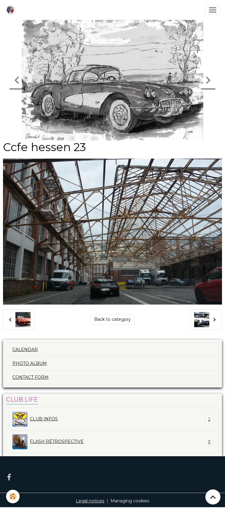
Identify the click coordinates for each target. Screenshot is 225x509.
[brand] (11, 10)
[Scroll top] (212, 496)
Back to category (112, 319)
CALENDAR (25, 349)
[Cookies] (13, 496)
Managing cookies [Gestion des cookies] (130, 501)
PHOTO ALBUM (29, 363)
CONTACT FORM (30, 377)
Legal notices (90, 501)
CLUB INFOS (112, 419)
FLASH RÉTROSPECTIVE (112, 441)
